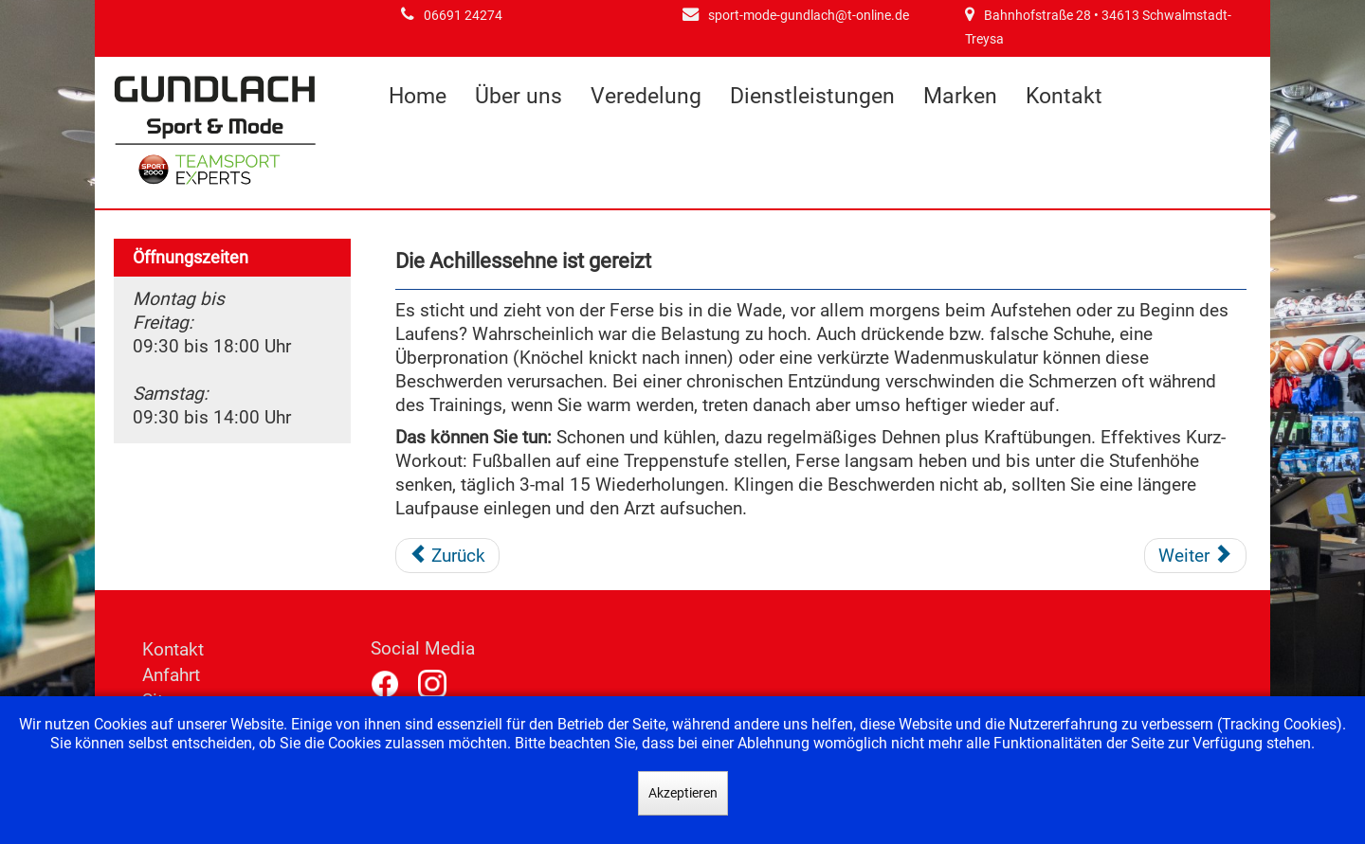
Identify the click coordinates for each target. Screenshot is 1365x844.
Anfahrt (171, 675)
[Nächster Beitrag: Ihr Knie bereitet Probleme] (1195, 556)
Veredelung (646, 96)
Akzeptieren (683, 792)
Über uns (518, 96)
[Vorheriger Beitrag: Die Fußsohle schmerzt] (447, 556)
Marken (960, 96)
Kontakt (1064, 96)
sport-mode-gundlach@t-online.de (808, 16)
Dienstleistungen (812, 96)
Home (417, 96)
